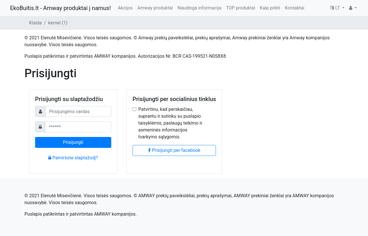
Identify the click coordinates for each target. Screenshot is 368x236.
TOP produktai (240, 8)
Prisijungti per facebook (174, 150)
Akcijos (125, 8)
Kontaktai (294, 8)
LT (335, 8)
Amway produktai (155, 8)
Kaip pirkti (270, 8)
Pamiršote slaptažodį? (73, 157)
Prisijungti (73, 142)
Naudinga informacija (199, 8)
